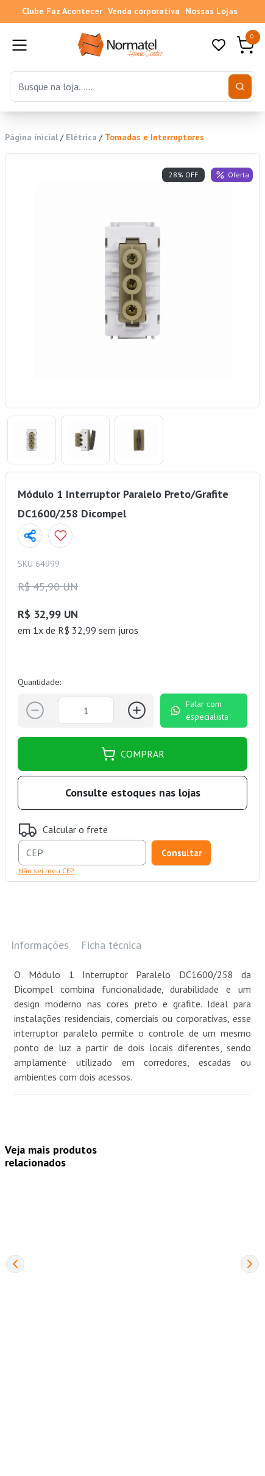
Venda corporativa (144, 10)
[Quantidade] (86, 710)
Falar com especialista (199, 710)
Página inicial (31, 137)
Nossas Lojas (211, 10)
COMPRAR (132, 754)
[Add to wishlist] (60, 535)
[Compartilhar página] (30, 535)
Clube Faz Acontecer (62, 10)
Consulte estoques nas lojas (132, 793)
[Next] (250, 1264)
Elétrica (81, 137)
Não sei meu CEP (46, 870)
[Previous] (15, 1264)
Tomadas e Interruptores (154, 137)
